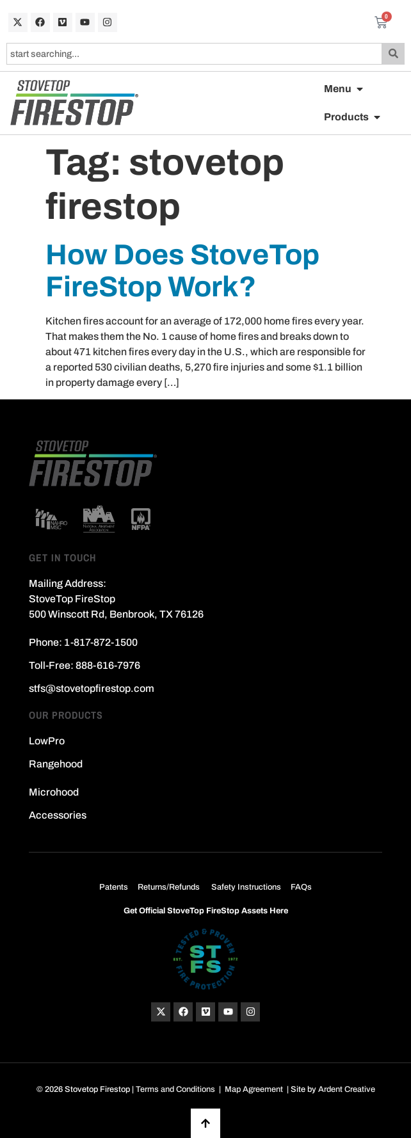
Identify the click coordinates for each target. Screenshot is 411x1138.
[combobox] (194, 54)
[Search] (393, 54)
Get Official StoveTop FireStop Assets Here (206, 910)
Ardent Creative (346, 1089)
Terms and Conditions (175, 1089)
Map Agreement (254, 1089)
